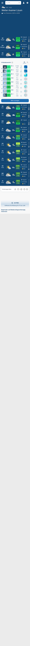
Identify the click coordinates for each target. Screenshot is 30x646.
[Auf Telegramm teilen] (24, 189)
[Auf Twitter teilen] (21, 189)
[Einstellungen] (27, 3)
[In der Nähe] (19, 3)
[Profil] (23, 3)
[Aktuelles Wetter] (15, 7)
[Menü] (2, 3)
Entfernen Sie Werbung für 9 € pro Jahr (15, 204)
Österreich (9, 13)
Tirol (4, 13)
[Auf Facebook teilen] (18, 189)
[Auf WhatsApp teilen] (15, 189)
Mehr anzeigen (15, 100)
